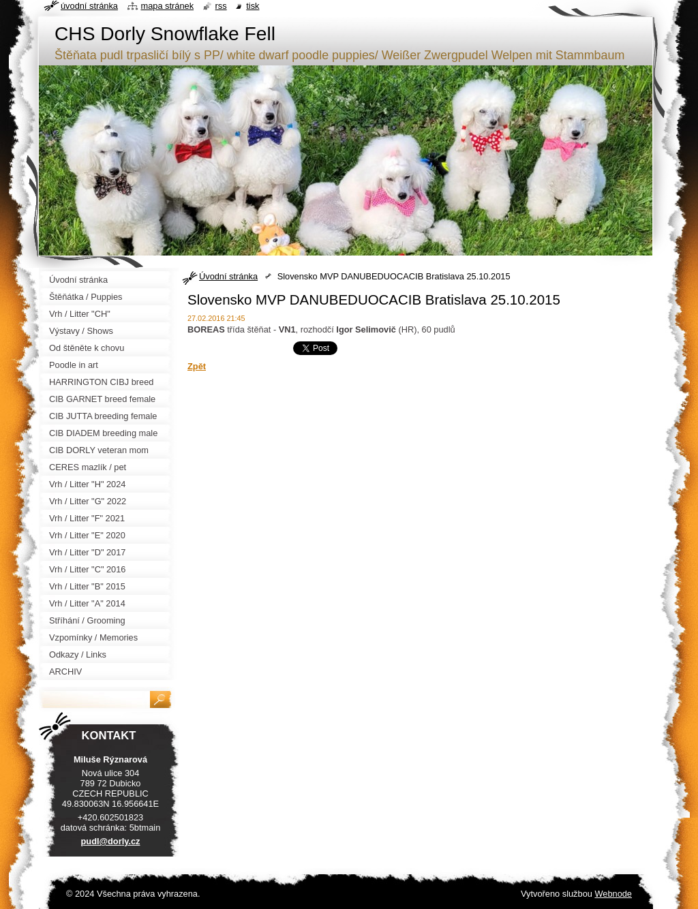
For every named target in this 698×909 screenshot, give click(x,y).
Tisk (252, 6)
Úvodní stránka (228, 276)
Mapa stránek (167, 6)
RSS (221, 6)
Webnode (613, 894)
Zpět (196, 366)
